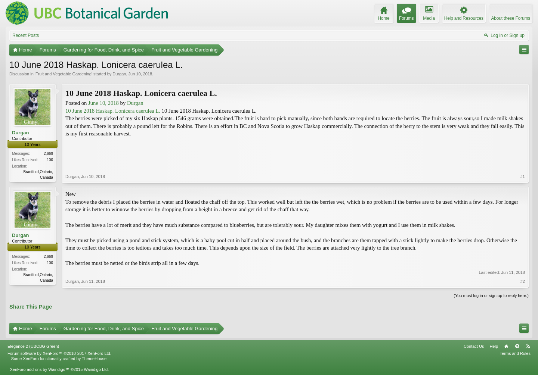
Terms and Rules (515, 353)
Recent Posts (25, 35)
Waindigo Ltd (96, 369)
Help (493, 346)
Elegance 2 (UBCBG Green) (33, 346)
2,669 (48, 153)
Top (517, 346)
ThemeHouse (94, 358)
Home (506, 346)
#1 (522, 176)
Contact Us (474, 346)
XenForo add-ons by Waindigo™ (39, 369)
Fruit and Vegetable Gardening (63, 74)
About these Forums (510, 18)
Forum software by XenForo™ (59, 353)
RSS (528, 346)
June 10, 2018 (103, 103)
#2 (522, 281)
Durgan (119, 74)
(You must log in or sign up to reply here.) (491, 295)
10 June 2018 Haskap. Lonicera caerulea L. (112, 111)
